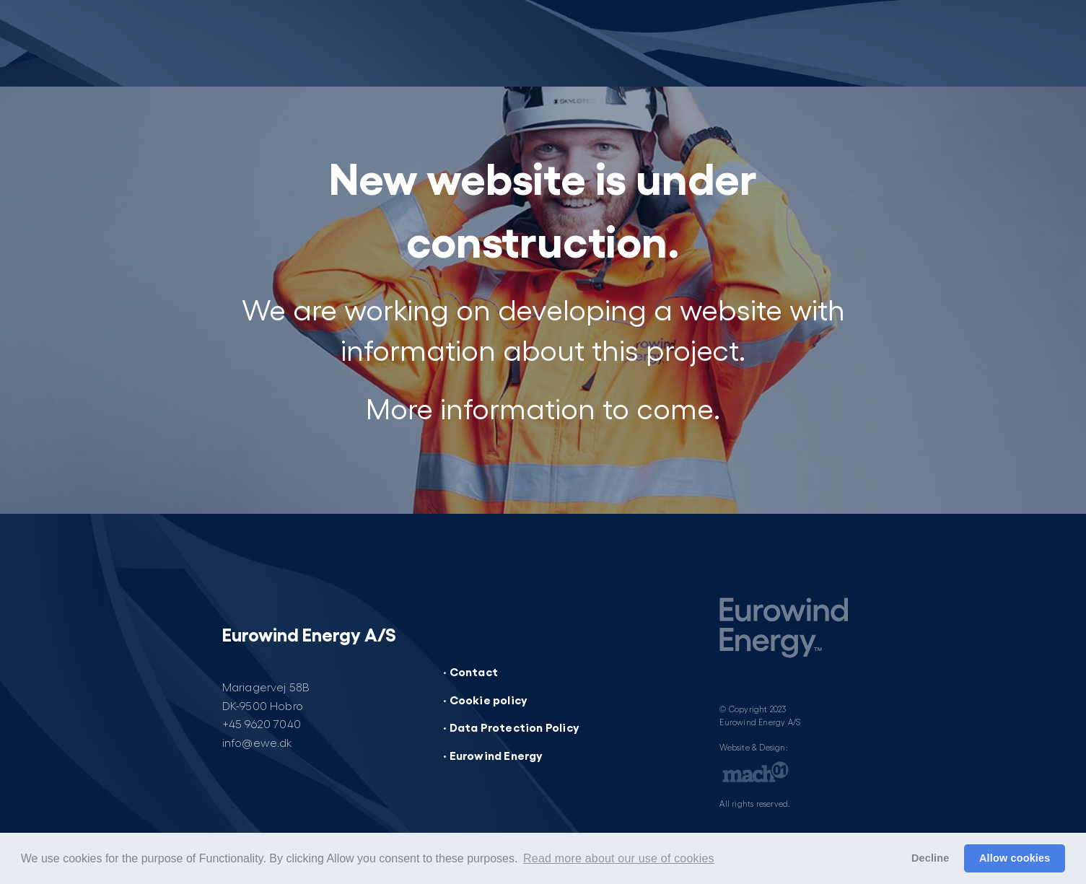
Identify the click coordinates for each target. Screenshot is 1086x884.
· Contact (470, 671)
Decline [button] (930, 858)
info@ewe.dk (257, 742)
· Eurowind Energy (493, 755)
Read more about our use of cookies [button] (618, 858)
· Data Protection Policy (511, 726)
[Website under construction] (289, 43)
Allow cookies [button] (1015, 858)
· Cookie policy (485, 699)
